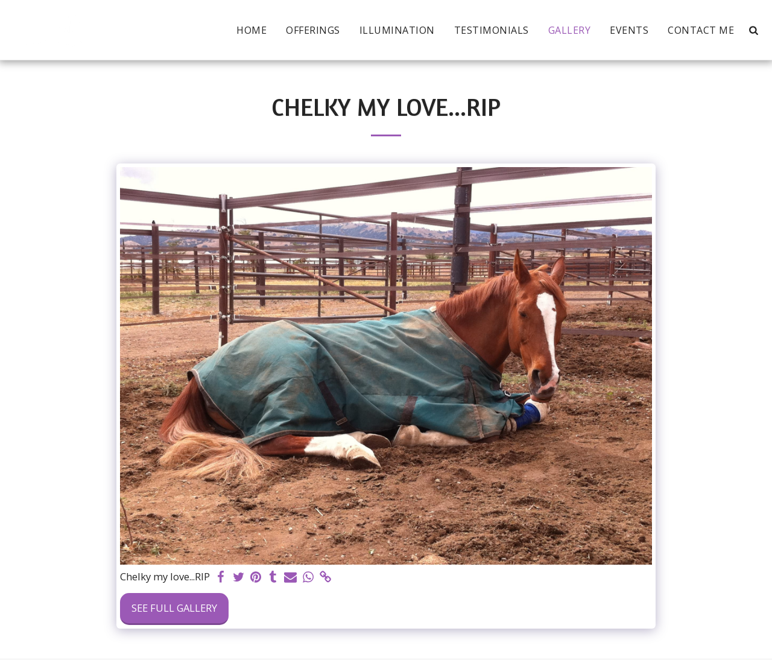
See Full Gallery (174, 608)
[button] (753, 30)
